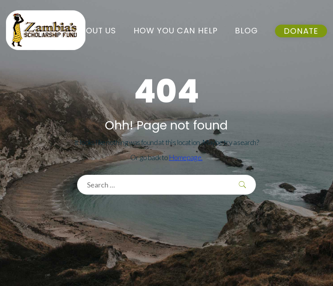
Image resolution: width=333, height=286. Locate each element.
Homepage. (186, 157)
